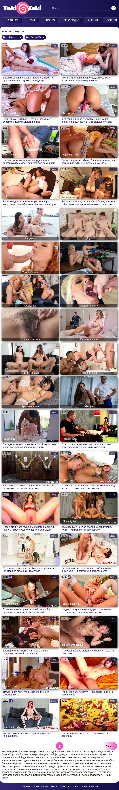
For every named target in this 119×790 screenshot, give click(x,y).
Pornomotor (10, 154)
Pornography (11, 562)
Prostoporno (69, 113)
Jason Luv (9, 439)
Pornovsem (10, 72)
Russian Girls (11, 113)
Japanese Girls (71, 154)
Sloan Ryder (69, 521)
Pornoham (68, 645)
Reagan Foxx (11, 603)
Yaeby (66, 686)
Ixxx (6, 521)
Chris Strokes (70, 480)
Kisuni (66, 72)
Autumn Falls (11, 686)
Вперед (110, 746)
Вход (54, 786)
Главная (12, 20)
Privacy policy (89, 786)
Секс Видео (71, 20)
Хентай (93, 20)
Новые (31, 20)
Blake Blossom (71, 603)
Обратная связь (69, 786)
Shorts (50, 20)
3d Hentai (9, 645)
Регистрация (41, 786)
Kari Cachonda (71, 562)
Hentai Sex (69, 727)
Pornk (7, 196)
